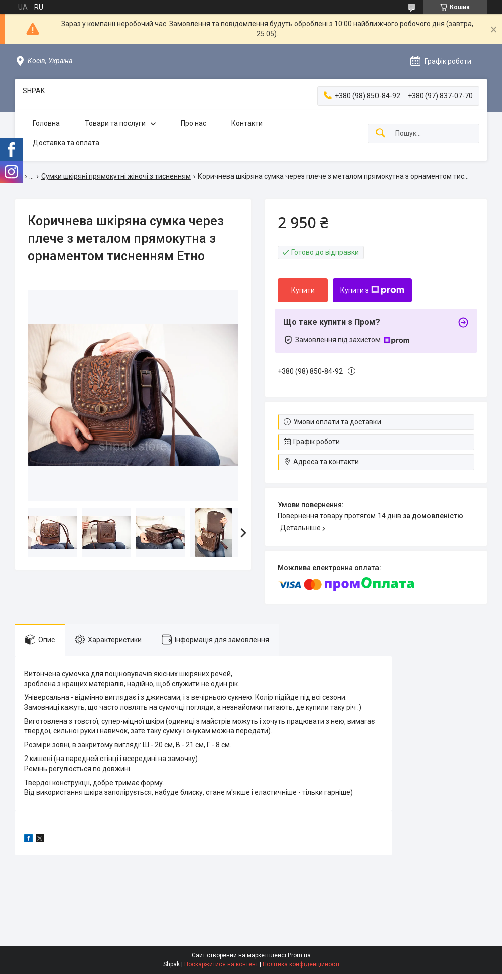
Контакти (247, 123)
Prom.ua (299, 955)
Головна (46, 123)
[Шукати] (380, 133)
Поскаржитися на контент (221, 964)
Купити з (372, 290)
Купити (303, 290)
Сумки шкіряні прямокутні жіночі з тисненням (116, 176)
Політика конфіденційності (301, 964)
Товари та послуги (115, 123)
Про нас (193, 123)
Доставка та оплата (66, 143)
